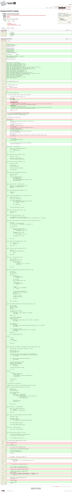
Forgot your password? (67, 6)
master (9, 15)
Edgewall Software (10, 491)
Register (62, 6)
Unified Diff (33, 489)
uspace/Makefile (10, 24)
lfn (7, 15)
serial (11, 15)
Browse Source (62, 7)
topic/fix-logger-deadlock (26, 15)
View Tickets (68, 7)
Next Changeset (68, 9)
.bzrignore (9, 23)
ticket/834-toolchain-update (17, 15)
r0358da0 (2, 31)
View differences (60, 13)
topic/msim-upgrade (34, 15)
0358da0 (8, 17)
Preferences (58, 6)
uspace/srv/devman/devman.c (13, 25)
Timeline (51, 7)
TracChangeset (57, 486)
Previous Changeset (61, 9)
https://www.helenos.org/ (68, 491)
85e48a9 (8, 16)
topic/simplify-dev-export (42, 15)
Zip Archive (39, 489)
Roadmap (56, 7)
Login (54, 6)
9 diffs (19, 25)
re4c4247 (5, 31)
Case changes (62, 19)
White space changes (63, 20)
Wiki (47, 7)
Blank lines (61, 18)
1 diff (14, 24)
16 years (16, 13)
